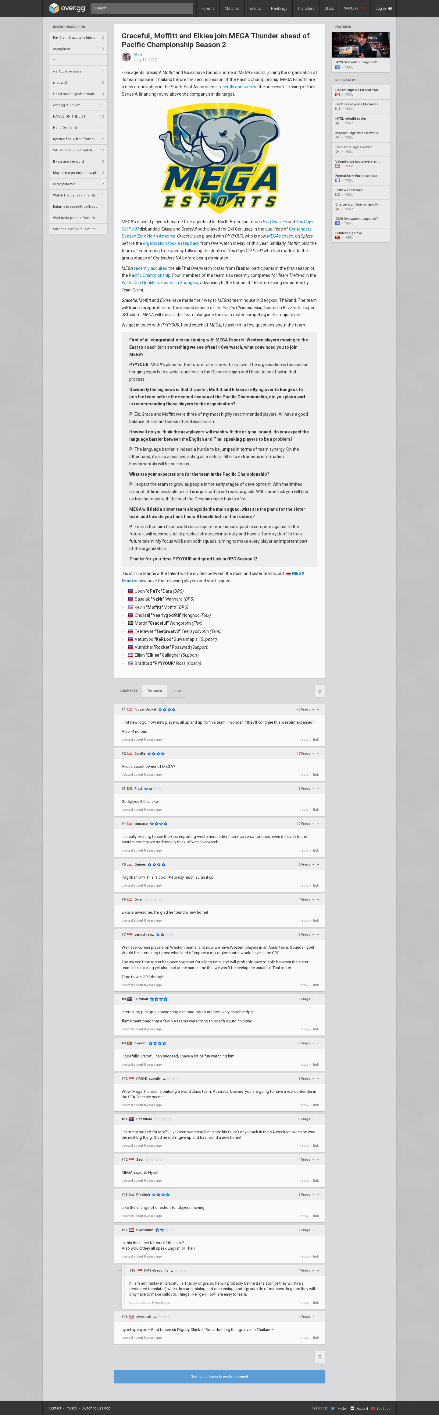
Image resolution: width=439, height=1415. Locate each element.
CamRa (139, 754)
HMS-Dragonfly (148, 1079)
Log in (384, 8)
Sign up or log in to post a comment (219, 1376)
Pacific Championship (149, 275)
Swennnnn (144, 1230)
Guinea (140, 864)
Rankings (279, 8)
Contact (55, 1408)
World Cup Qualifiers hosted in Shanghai (160, 282)
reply (304, 739)
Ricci (138, 789)
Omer (138, 900)
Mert (138, 55)
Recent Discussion (69, 27)
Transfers (306, 8)
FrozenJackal (145, 709)
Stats (329, 8)
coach (280, 236)
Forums (208, 8)
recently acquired (150, 268)
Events (255, 8)
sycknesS (143, 1317)
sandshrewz (144, 935)
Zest (139, 1160)
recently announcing (238, 86)
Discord (359, 1408)
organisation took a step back (171, 243)
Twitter (339, 1408)
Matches (232, 8)
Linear (176, 691)
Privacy (71, 1408)
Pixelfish (143, 1195)
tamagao (141, 824)
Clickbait (141, 999)
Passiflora (144, 1119)
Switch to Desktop (95, 1408)
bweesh (140, 1043)
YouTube (380, 1408)
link (316, 739)
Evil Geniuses (275, 221)
